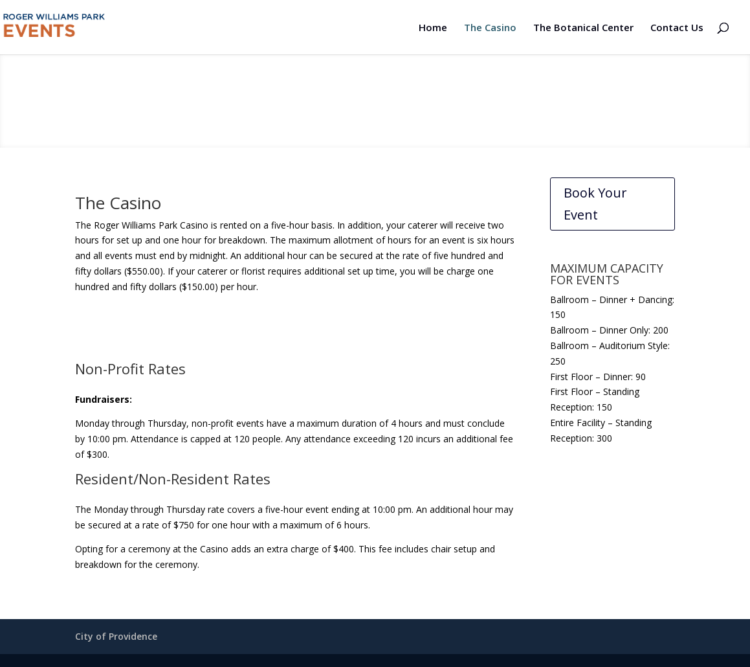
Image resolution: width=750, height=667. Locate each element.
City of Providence (116, 636)
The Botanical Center (583, 28)
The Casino (490, 28)
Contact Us (676, 28)
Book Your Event (595, 203)
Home (433, 28)
